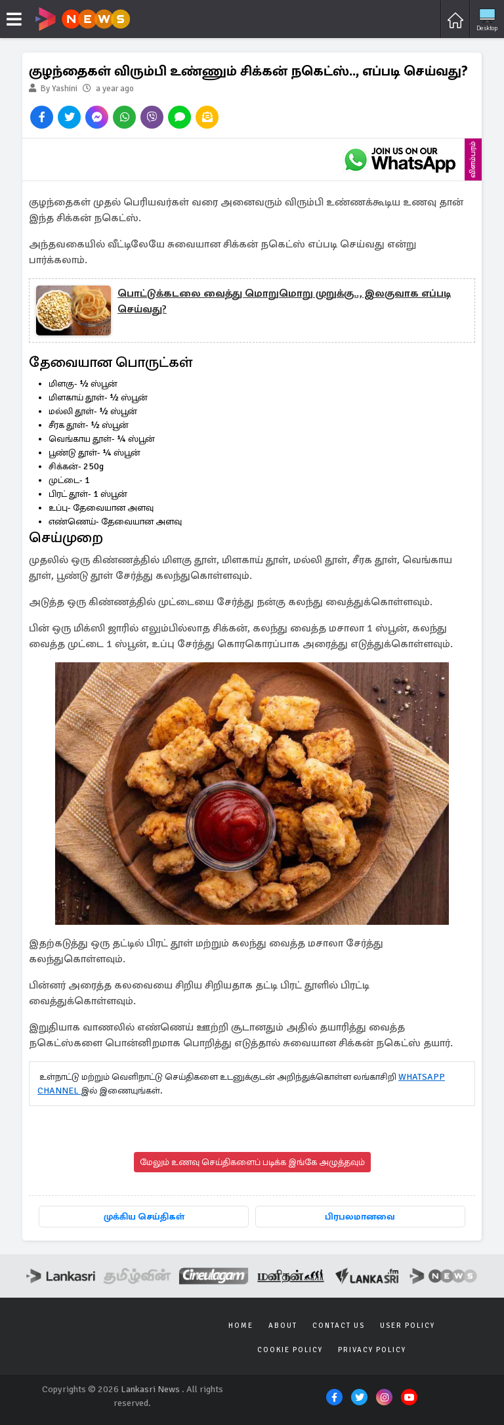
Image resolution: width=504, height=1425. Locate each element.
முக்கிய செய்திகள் (144, 1216)
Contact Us (338, 1325)
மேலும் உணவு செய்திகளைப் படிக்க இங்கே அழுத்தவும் (252, 1162)
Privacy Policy (372, 1350)
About (282, 1325)
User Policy (407, 1325)
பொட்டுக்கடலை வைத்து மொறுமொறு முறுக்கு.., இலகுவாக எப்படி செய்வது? (284, 301)
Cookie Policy (290, 1350)
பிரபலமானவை (360, 1216)
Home (240, 1325)
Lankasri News (150, 1389)
